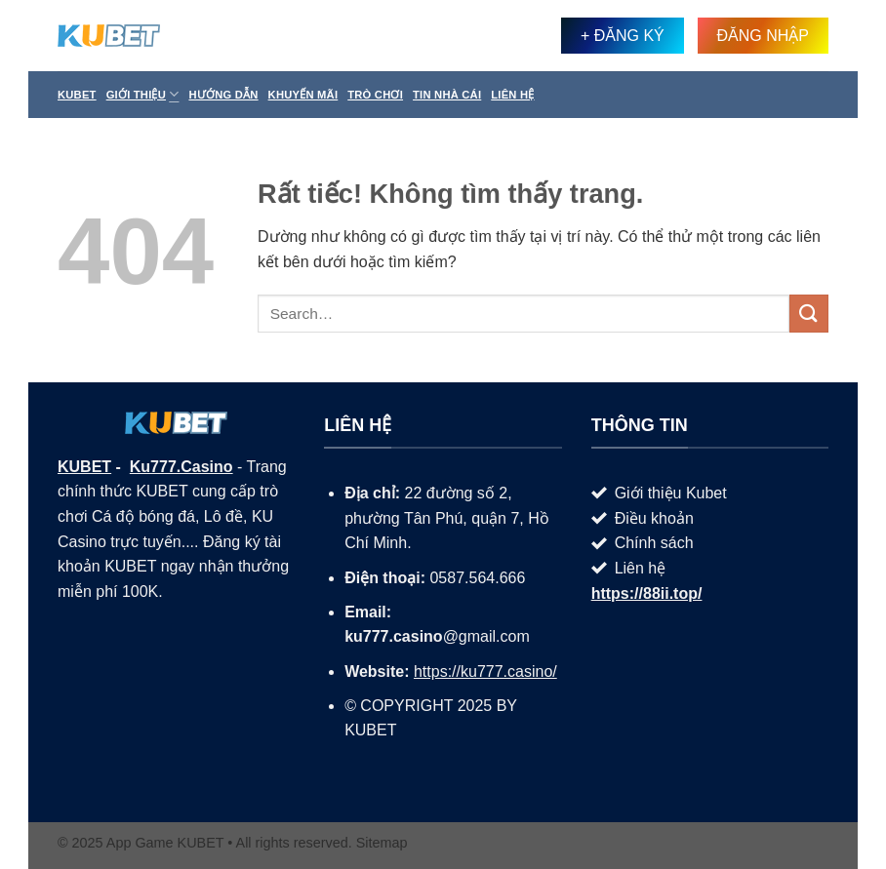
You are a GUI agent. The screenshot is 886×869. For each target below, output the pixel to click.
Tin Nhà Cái (447, 94)
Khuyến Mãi (303, 94)
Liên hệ (512, 94)
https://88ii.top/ (647, 593)
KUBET (84, 466)
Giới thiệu (143, 94)
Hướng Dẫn (223, 94)
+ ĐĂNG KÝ (622, 35)
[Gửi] (808, 314)
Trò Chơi (375, 94)
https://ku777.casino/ (485, 671)
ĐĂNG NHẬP (763, 35)
